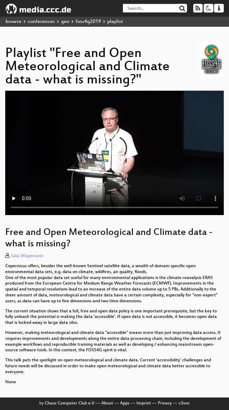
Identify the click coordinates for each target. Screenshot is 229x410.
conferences (41, 22)
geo (65, 22)
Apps (124, 403)
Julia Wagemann (27, 256)
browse (14, 22)
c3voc (184, 403)
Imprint (143, 403)
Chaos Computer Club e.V (69, 403)
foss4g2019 (88, 22)
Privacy (165, 403)
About (107, 403)
